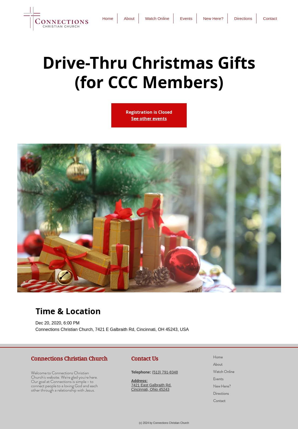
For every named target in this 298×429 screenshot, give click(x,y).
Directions (221, 393)
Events (218, 379)
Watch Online (223, 371)
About (218, 364)
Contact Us (144, 359)
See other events (149, 119)
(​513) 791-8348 (165, 372)
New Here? (222, 386)
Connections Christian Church (69, 359)
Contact (219, 400)
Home (218, 357)
